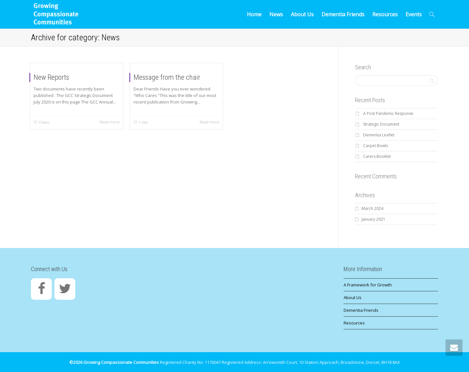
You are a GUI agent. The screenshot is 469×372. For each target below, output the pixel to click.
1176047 (213, 362)
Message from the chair (167, 77)
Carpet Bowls (375, 145)
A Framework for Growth (368, 285)
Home (254, 14)
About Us (302, 14)
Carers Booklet (377, 156)
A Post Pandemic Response (388, 113)
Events (413, 14)
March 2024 (372, 208)
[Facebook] (41, 289)
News (276, 14)
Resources (385, 14)
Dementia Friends (342, 14)
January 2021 (373, 219)
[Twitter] (64, 289)
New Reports (51, 77)
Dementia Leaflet (378, 135)
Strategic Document (381, 124)
